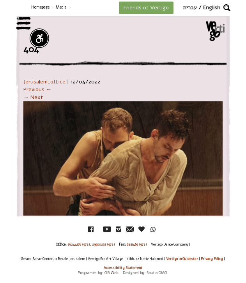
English (211, 7)
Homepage (40, 7)
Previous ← (37, 89)
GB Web (111, 272)
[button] (226, 7)
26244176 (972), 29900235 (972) (91, 244)
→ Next (33, 97)
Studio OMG (157, 272)
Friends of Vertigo (146, 7)
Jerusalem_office (44, 81)
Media (61, 7)
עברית (190, 7)
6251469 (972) (137, 244)
